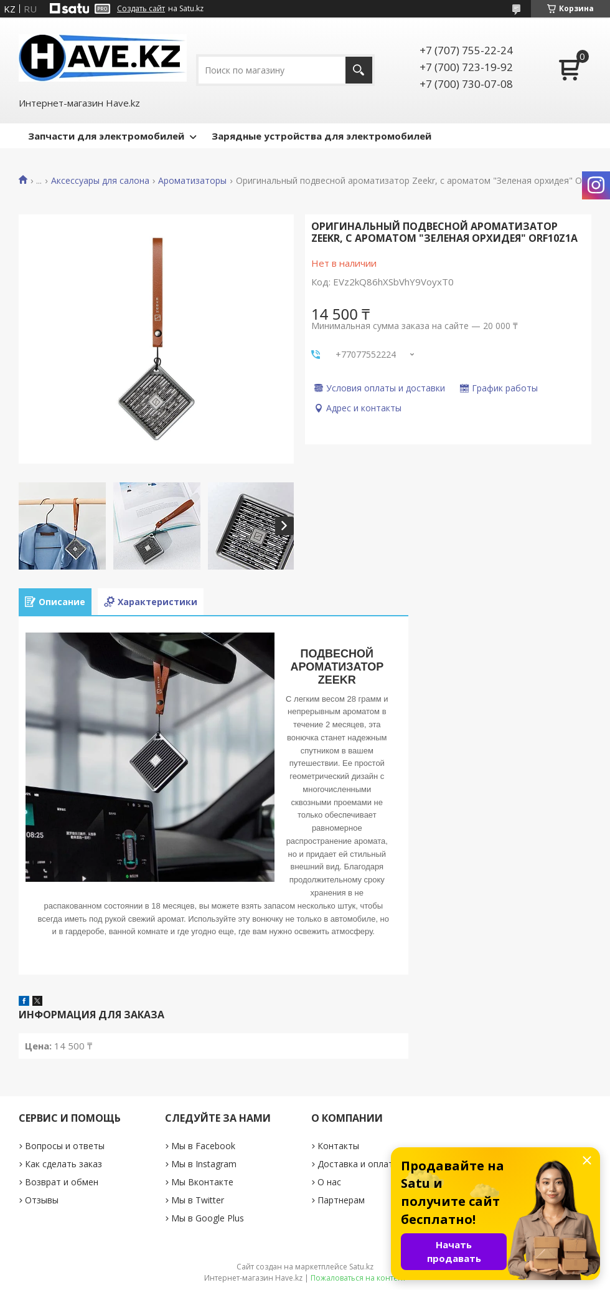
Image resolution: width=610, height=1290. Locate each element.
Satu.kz (361, 1266)
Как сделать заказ (63, 1164)
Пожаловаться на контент (358, 1278)
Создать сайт (141, 8)
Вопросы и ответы (65, 1146)
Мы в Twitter (197, 1200)
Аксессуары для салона (100, 180)
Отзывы (42, 1200)
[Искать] (358, 70)
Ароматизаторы (192, 180)
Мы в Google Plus (207, 1218)
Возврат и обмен (61, 1182)
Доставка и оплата (357, 1164)
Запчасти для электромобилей (106, 136)
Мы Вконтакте (202, 1182)
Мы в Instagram (204, 1164)
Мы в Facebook (203, 1146)
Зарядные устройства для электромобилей (321, 136)
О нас (329, 1182)
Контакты (338, 1146)
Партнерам (341, 1200)
